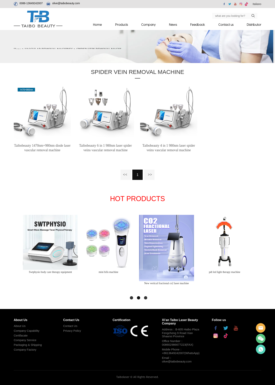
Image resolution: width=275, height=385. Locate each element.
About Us (20, 326)
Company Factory (25, 349)
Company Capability (26, 330)
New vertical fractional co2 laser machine (166, 283)
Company (148, 24)
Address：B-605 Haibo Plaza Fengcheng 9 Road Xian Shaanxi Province (180, 333)
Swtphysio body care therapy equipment (50, 272)
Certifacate (21, 335)
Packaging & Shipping (28, 344)
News (173, 24)
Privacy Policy (72, 330)
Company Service (25, 340)
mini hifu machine (108, 272)
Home (97, 24)
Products (121, 24)
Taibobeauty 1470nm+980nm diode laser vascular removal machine (42, 148)
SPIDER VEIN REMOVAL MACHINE (137, 72)
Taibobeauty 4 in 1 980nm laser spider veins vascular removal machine (168, 148)
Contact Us (70, 326)
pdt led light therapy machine (224, 272)
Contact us (225, 24)
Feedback (197, 24)
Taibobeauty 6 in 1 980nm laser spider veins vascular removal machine (105, 148)
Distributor (254, 24)
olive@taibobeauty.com (66, 3)
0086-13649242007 (31, 3)
